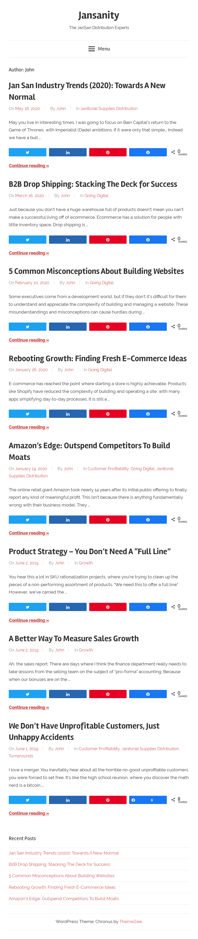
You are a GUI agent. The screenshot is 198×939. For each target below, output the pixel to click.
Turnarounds (21, 756)
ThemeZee (130, 921)
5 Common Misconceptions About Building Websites (96, 271)
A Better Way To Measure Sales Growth (74, 638)
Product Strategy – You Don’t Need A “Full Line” (90, 551)
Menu (99, 49)
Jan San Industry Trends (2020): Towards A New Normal (64, 853)
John (61, 108)
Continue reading (27, 165)
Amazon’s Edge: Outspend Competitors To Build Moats (64, 898)
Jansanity (99, 15)
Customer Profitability (108, 468)
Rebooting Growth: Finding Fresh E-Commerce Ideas (98, 358)
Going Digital (96, 195)
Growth (86, 563)
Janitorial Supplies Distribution (108, 108)
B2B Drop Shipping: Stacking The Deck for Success (93, 184)
